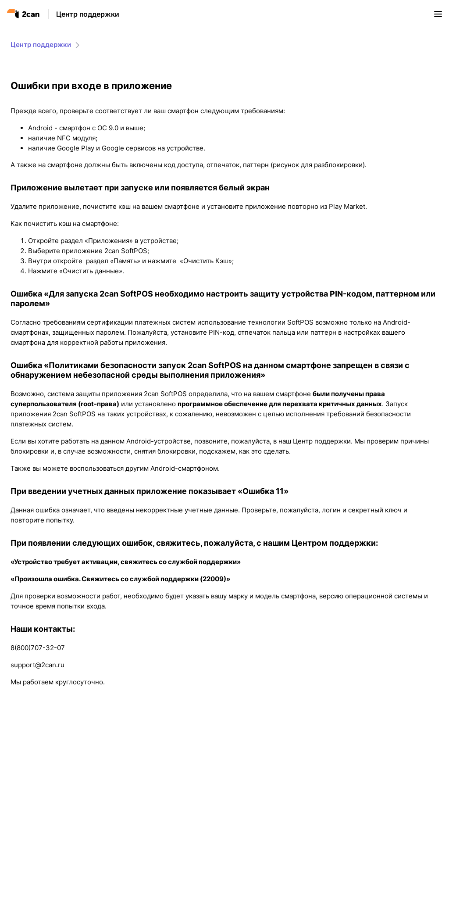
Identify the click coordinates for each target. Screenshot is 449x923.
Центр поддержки (87, 14)
